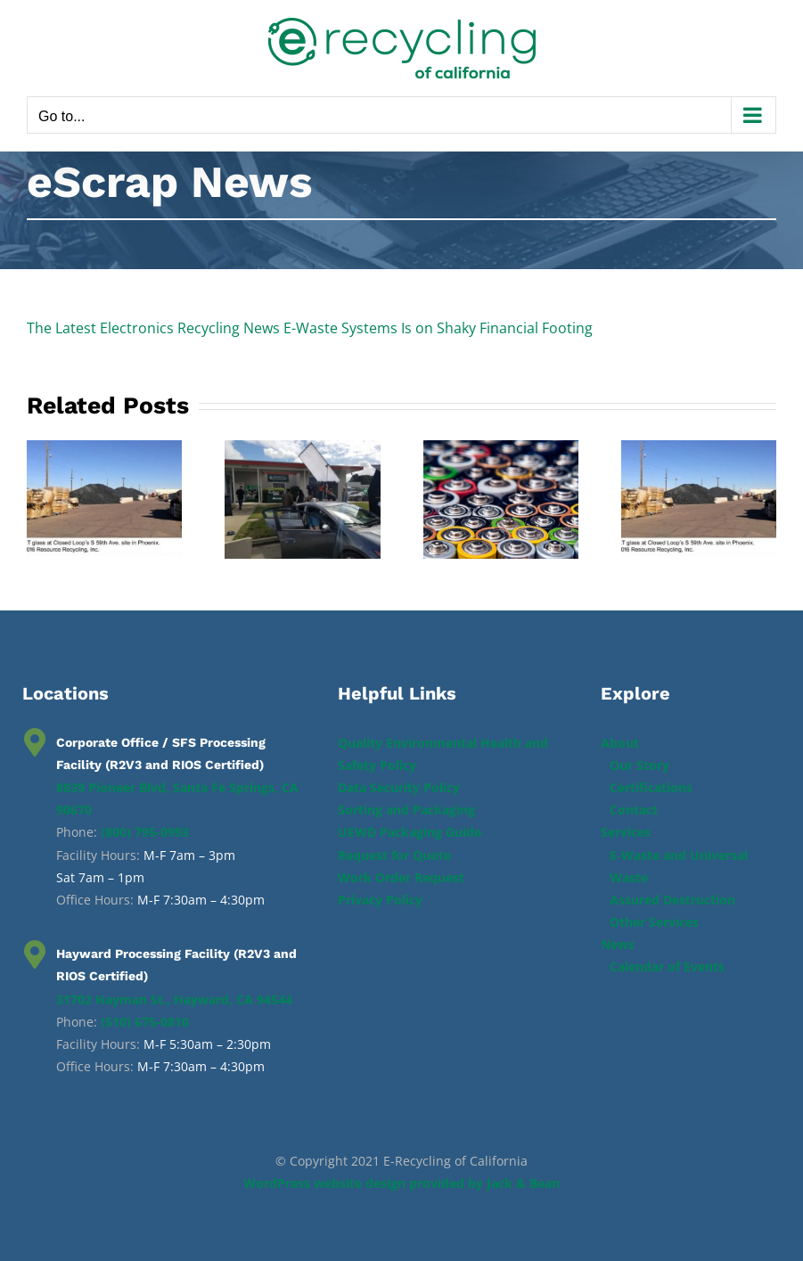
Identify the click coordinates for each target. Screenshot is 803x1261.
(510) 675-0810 (145, 1021)
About (620, 742)
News (618, 944)
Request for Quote (394, 855)
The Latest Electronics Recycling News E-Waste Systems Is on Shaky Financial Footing (310, 328)
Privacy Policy (380, 899)
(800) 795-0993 (145, 831)
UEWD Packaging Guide (409, 831)
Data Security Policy (399, 787)
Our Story (639, 765)
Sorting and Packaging (406, 809)
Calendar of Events (667, 966)
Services (626, 831)
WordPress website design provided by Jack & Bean (401, 1183)
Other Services (654, 921)
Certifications (651, 787)
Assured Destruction (672, 899)
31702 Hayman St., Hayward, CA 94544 (174, 999)
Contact (634, 809)
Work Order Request (401, 877)
